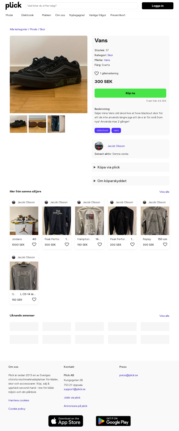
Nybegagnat (77, 15)
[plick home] (14, 5)
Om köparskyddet (112, 181)
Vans (107, 60)
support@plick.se (74, 389)
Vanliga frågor (97, 15)
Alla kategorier (18, 29)
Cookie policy (16, 408)
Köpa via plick (108, 167)
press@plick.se (128, 375)
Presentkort (117, 15)
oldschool (102, 130)
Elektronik (27, 15)
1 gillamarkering (109, 73)
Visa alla (164, 191)
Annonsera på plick (75, 406)
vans (116, 130)
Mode (9, 15)
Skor (42, 29)
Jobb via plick (72, 397)
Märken (46, 15)
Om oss (60, 15)
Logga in (158, 6)
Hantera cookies (18, 400)
